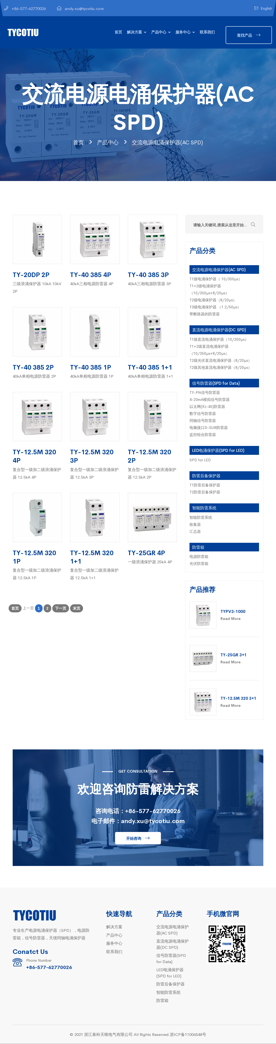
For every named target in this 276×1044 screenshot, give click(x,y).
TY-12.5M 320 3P (91, 456)
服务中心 (183, 32)
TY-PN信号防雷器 (204, 392)
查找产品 (244, 35)
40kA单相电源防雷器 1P (91, 376)
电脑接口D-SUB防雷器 (208, 428)
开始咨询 (133, 838)
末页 (76, 609)
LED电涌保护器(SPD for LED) (218, 450)
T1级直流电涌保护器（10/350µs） (219, 339)
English (263, 8)
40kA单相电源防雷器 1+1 (150, 376)
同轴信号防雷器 (202, 421)
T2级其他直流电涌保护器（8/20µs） (220, 367)
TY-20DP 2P (31, 274)
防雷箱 (198, 547)
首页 (118, 32)
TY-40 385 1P (90, 367)
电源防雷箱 (198, 556)
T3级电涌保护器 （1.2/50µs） (215, 307)
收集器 (195, 524)
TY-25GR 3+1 (233, 655)
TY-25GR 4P (146, 553)
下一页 (60, 609)
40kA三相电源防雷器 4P (91, 284)
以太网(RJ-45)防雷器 (207, 407)
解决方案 (134, 32)
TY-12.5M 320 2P (149, 456)
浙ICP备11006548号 (188, 1035)
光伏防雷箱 (198, 564)
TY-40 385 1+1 (150, 367)
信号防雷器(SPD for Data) (216, 383)
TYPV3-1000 (232, 612)
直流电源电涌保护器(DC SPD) (219, 330)
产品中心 (158, 32)
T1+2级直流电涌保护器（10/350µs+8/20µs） (209, 350)
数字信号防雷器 (202, 414)
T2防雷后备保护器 (204, 492)
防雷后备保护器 (206, 476)
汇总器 (195, 531)
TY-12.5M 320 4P (34, 456)
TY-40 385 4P (90, 274)
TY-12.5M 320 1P (34, 557)
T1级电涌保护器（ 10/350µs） (215, 279)
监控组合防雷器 (202, 435)
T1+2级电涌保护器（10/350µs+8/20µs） (209, 290)
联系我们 (207, 32)
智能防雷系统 (204, 508)
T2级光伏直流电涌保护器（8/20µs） (220, 360)
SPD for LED (200, 460)
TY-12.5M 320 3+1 (238, 698)
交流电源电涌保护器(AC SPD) (170, 142)
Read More (230, 619)
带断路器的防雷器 (204, 314)
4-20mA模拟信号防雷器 (209, 399)
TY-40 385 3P (148, 274)
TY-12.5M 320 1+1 (91, 557)
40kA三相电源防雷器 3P (149, 284)
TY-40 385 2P (33, 367)
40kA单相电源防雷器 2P (34, 376)
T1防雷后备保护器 (204, 485)
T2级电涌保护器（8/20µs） (213, 300)
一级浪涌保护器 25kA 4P (150, 562)
